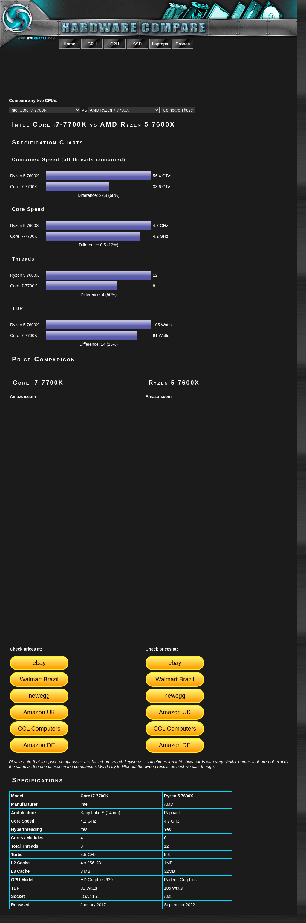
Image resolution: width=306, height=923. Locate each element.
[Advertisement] (149, 66)
